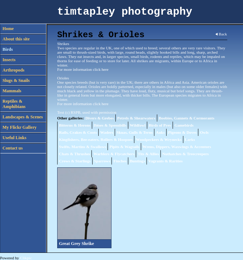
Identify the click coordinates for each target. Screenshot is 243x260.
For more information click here (83, 69)
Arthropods (13, 70)
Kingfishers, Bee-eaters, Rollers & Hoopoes (96, 139)
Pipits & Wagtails (124, 146)
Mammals (12, 90)
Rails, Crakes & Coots (78, 132)
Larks (190, 139)
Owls (204, 132)
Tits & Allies (148, 154)
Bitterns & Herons (74, 125)
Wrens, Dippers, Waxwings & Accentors (177, 146)
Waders (106, 132)
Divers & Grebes (99, 118)
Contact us (13, 148)
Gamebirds (183, 125)
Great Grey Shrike (76, 243)
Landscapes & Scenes (23, 116)
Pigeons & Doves (182, 132)
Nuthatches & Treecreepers (185, 154)
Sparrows (102, 161)
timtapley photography (124, 12)
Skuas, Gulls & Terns (134, 132)
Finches (120, 161)
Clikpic (26, 258)
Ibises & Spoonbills (110, 125)
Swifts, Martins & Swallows (82, 146)
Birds (8, 49)
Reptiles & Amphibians (14, 104)
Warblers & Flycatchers (113, 154)
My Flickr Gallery (20, 127)
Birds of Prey (160, 125)
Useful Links (14, 137)
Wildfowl (137, 125)
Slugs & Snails (16, 80)
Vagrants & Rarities (165, 161)
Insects (9, 59)
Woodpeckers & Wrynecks (159, 139)
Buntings (137, 161)
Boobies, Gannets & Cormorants (186, 118)
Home (8, 28)
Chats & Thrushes (74, 154)
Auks (160, 132)
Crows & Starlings (75, 161)
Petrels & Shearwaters (136, 118)
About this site (16, 38)
